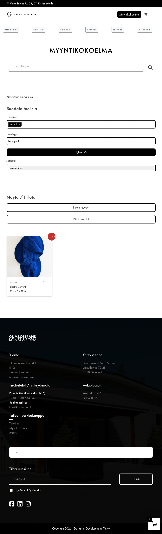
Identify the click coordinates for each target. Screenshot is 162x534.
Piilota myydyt (81, 207)
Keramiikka (144, 29)
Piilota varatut (81, 219)
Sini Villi (13, 282)
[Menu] (153, 14)
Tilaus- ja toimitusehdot (22, 363)
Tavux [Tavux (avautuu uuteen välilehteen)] (106, 528)
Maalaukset (11, 29)
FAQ (12, 368)
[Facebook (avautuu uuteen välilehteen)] (11, 504)
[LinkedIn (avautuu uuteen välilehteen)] (20, 504)
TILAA (136, 479)
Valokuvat (65, 29)
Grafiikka (92, 29)
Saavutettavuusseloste (22, 377)
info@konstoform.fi (20, 407)
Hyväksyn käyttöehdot (28, 490)
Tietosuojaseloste (19, 372)
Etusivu (13, 433)
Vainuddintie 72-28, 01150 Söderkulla (32, 3)
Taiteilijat (14, 423)
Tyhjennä (81, 152)
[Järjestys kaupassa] (81, 168)
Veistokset (38, 29)
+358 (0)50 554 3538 (23, 398)
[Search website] (81, 452)
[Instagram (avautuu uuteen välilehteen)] (28, 504)
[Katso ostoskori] (145, 14)
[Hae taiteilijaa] (150, 68)
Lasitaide (117, 29)
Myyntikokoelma (19, 428)
